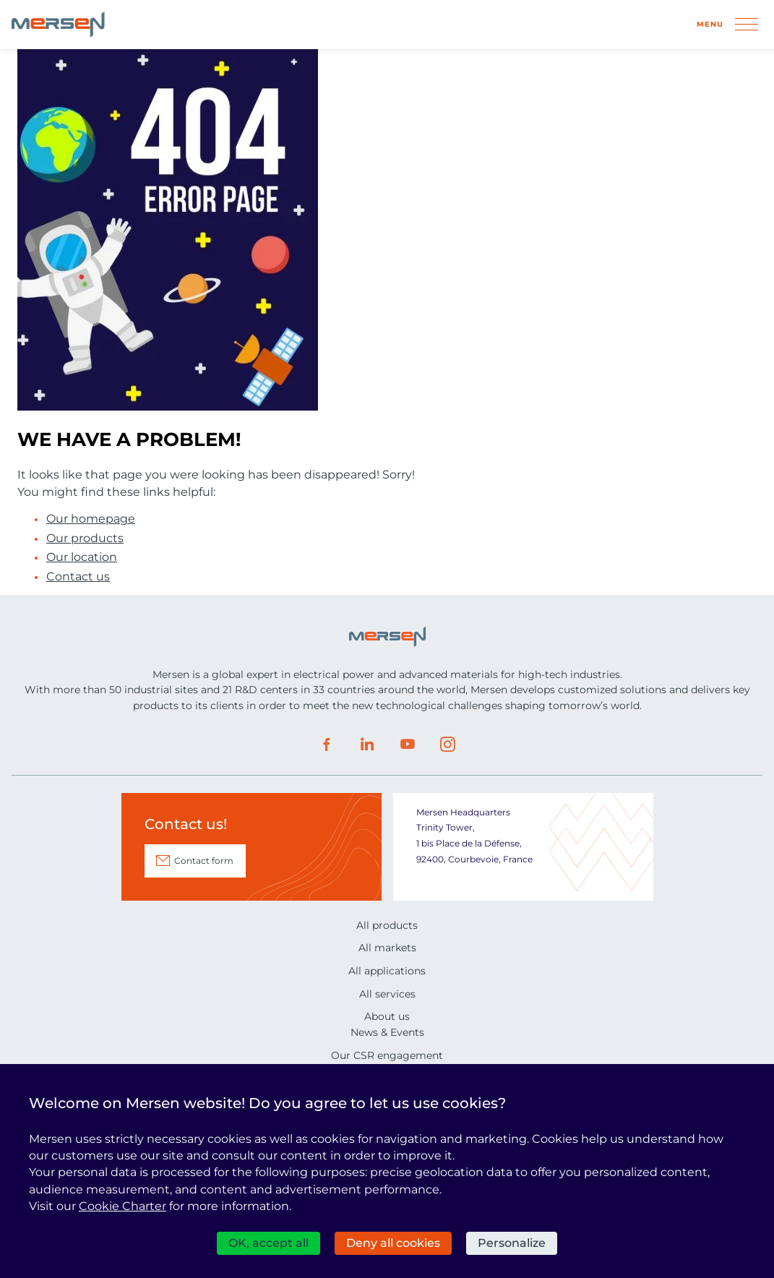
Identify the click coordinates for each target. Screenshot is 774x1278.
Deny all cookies (393, 1243)
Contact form (203, 860)
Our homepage (90, 519)
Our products (85, 538)
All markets (387, 947)
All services (387, 993)
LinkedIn (367, 744)
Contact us (78, 576)
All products (387, 925)
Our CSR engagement (387, 1055)
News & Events (387, 1032)
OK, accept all (268, 1243)
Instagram (448, 744)
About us (387, 1016)
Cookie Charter (122, 1206)
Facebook (326, 744)
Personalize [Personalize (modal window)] (512, 1243)
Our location (81, 557)
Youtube (407, 744)
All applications (387, 970)
